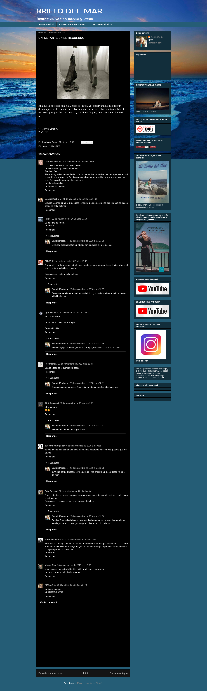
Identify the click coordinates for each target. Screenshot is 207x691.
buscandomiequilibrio (56, 446)
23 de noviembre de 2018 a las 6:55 (74, 565)
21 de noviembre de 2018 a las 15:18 (69, 219)
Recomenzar (51, 364)
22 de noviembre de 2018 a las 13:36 (87, 343)
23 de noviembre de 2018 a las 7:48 (70, 585)
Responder (50, 190)
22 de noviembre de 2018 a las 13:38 (87, 468)
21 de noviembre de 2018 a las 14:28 (80, 199)
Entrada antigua (119, 673)
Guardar (161, 377)
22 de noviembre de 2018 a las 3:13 (76, 403)
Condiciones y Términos (101, 24)
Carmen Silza (51, 161)
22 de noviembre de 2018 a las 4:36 (84, 446)
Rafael (48, 219)
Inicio (86, 673)
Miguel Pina (51, 565)
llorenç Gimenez (53, 539)
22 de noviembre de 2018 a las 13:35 (87, 241)
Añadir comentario (48, 602)
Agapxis (49, 312)
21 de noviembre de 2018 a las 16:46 (69, 261)
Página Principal (46, 24)
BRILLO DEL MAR (69, 11)
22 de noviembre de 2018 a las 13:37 (87, 383)
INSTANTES (54, 146)
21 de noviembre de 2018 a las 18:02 (71, 312)
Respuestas (53, 236)
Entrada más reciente (50, 673)
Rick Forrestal (52, 403)
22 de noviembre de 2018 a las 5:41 (76, 491)
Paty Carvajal (51, 491)
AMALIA (49, 585)
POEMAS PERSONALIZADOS (72, 24)
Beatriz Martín (52, 199)
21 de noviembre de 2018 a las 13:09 (76, 161)
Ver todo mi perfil (155, 43)
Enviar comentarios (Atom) (89, 683)
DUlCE (48, 261)
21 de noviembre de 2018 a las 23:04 (75, 364)
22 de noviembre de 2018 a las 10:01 (79, 539)
